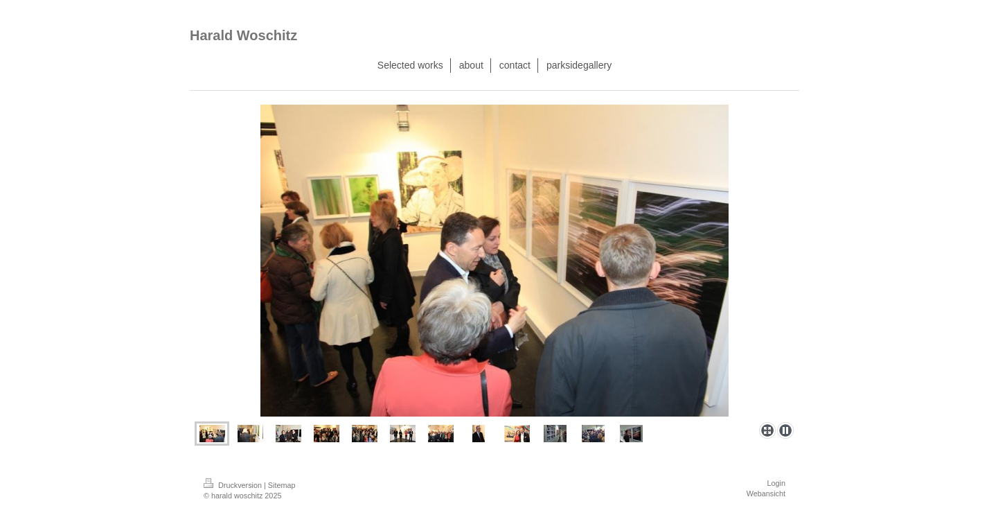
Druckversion (234, 485)
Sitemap (282, 485)
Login (776, 483)
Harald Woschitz (243, 35)
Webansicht (766, 493)
